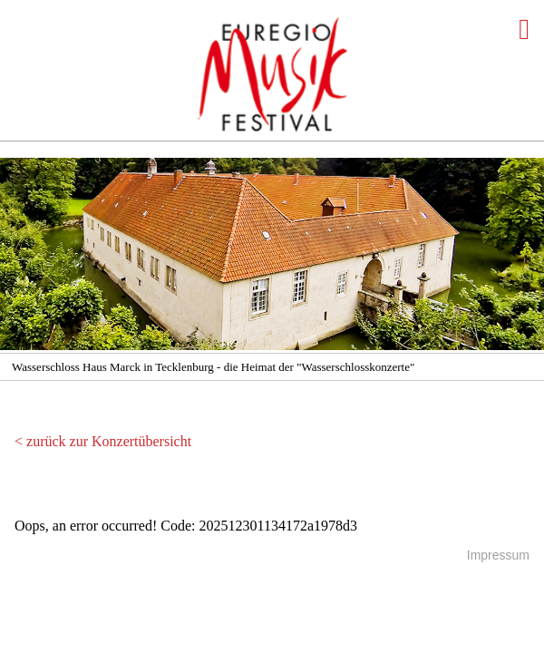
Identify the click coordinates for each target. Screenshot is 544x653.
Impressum (498, 555)
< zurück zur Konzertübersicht (103, 441)
